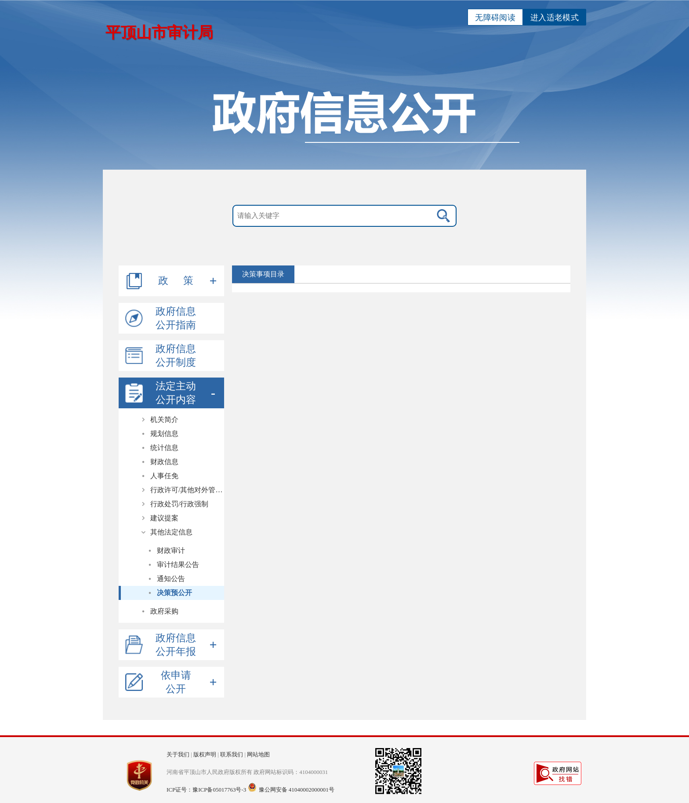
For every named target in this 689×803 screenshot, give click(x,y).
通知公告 (171, 578)
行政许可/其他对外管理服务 (187, 490)
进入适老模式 (554, 17)
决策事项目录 (263, 274)
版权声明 (204, 754)
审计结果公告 (178, 564)
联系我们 (231, 754)
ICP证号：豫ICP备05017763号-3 (206, 789)
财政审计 (171, 550)
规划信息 (164, 433)
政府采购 (164, 611)
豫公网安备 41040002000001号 (296, 789)
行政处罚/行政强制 (179, 504)
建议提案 (164, 518)
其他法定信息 (171, 532)
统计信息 (164, 447)
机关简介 (164, 419)
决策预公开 (174, 592)
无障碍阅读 (495, 17)
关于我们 (178, 754)
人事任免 (164, 476)
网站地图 (258, 754)
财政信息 (164, 461)
